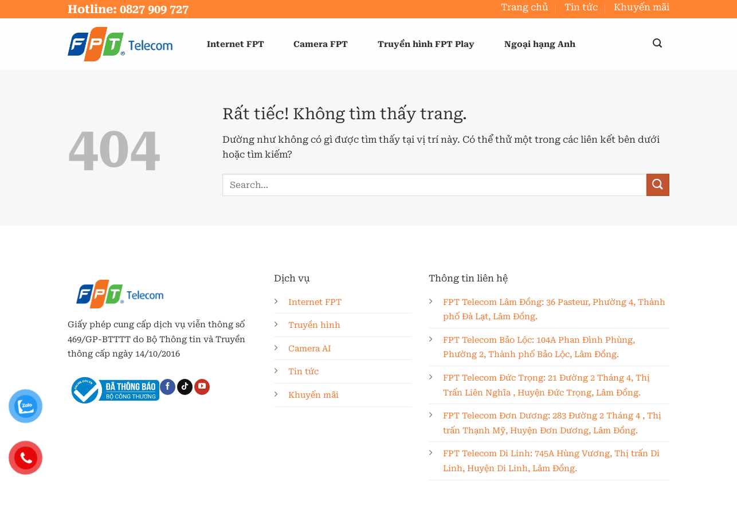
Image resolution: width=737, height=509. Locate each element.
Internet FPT (235, 44)
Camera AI (309, 349)
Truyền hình (314, 325)
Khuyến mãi (641, 7)
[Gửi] (657, 185)
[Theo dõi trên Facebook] (167, 387)
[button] (657, 43)
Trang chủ (524, 7)
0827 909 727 (154, 9)
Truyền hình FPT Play (426, 44)
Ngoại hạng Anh (539, 44)
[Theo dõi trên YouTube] (202, 387)
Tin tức (581, 7)
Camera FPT (320, 44)
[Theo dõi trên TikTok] (185, 387)
